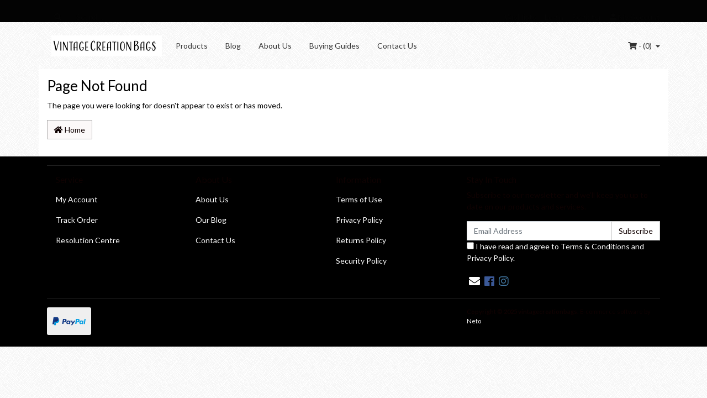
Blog (233, 45)
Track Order (77, 219)
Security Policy (361, 260)
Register (587, 17)
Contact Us (397, 45)
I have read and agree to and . (555, 252)
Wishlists (520, 17)
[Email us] (474, 280)
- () (640, 45)
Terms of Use (359, 199)
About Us (275, 45)
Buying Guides (334, 45)
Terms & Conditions (595, 246)
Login (554, 17)
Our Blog (211, 219)
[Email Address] (539, 230)
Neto (474, 320)
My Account (77, 199)
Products (192, 45)
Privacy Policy (359, 219)
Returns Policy (361, 240)
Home (69, 129)
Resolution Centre (88, 240)
